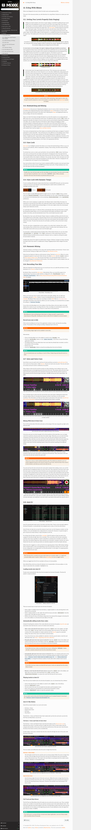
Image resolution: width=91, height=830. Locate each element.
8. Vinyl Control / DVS (6, 26)
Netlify (63, 827)
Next (66, 820)
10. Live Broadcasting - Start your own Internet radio (9, 31)
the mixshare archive (52, 251)
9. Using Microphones (6, 28)
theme (36, 827)
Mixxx (10, 4)
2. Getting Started (5, 14)
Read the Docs (47, 827)
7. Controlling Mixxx (6, 24)
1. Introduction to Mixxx (6, 12)
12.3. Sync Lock (5, 42)
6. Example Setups (5, 22)
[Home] (23, 2)
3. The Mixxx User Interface (7, 16)
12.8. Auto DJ (4, 53)
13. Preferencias (5, 55)
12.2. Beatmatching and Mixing (8, 40)
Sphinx (29, 827)
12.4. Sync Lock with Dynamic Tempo (8, 45)
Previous (26, 820)
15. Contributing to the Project (8, 59)
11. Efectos (4, 33)
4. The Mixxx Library (6, 18)
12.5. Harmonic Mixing (7, 47)
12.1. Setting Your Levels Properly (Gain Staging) (9, 38)
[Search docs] (10, 9)
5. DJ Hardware (5, 20)
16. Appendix (4, 61)
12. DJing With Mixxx (5, 35)
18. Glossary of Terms (6, 65)
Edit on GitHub (65, 2)
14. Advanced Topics (6, 57)
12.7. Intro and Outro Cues (7, 51)
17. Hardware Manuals (6, 63)
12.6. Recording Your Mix (6, 49)
